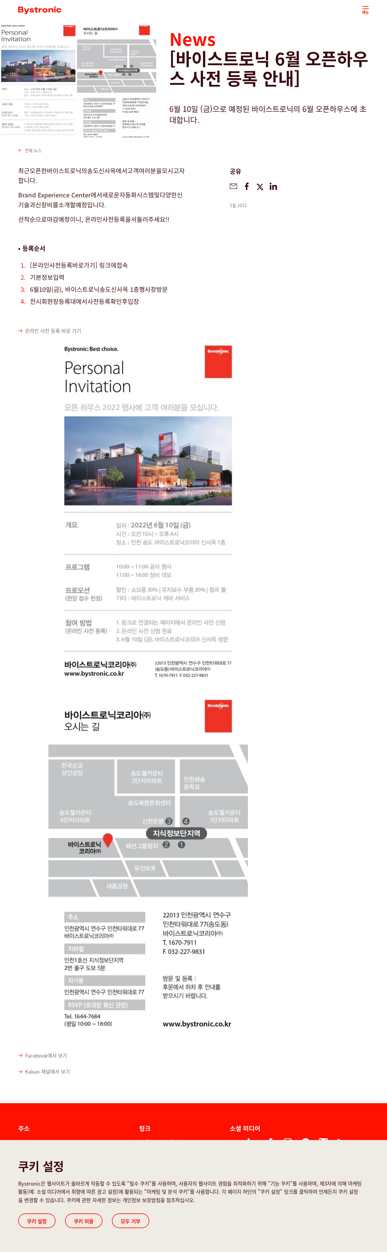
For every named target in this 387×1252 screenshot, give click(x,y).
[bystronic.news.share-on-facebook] (246, 186)
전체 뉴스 (30, 150)
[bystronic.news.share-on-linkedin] (273, 186)
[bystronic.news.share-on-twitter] (260, 186)
